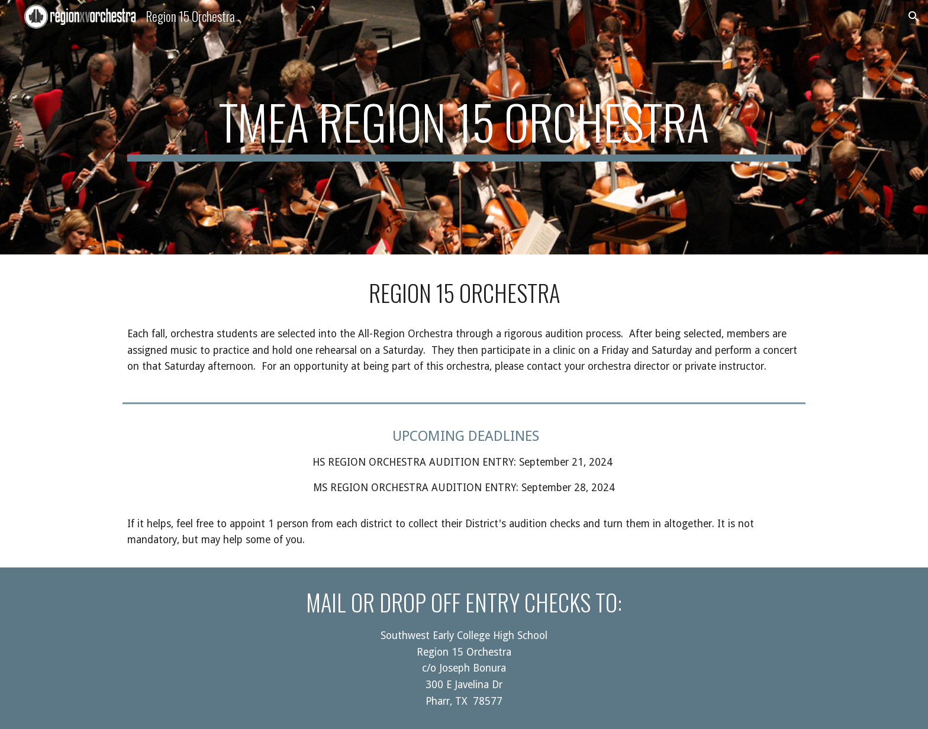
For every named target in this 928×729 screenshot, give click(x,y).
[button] (914, 16)
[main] (464, 127)
